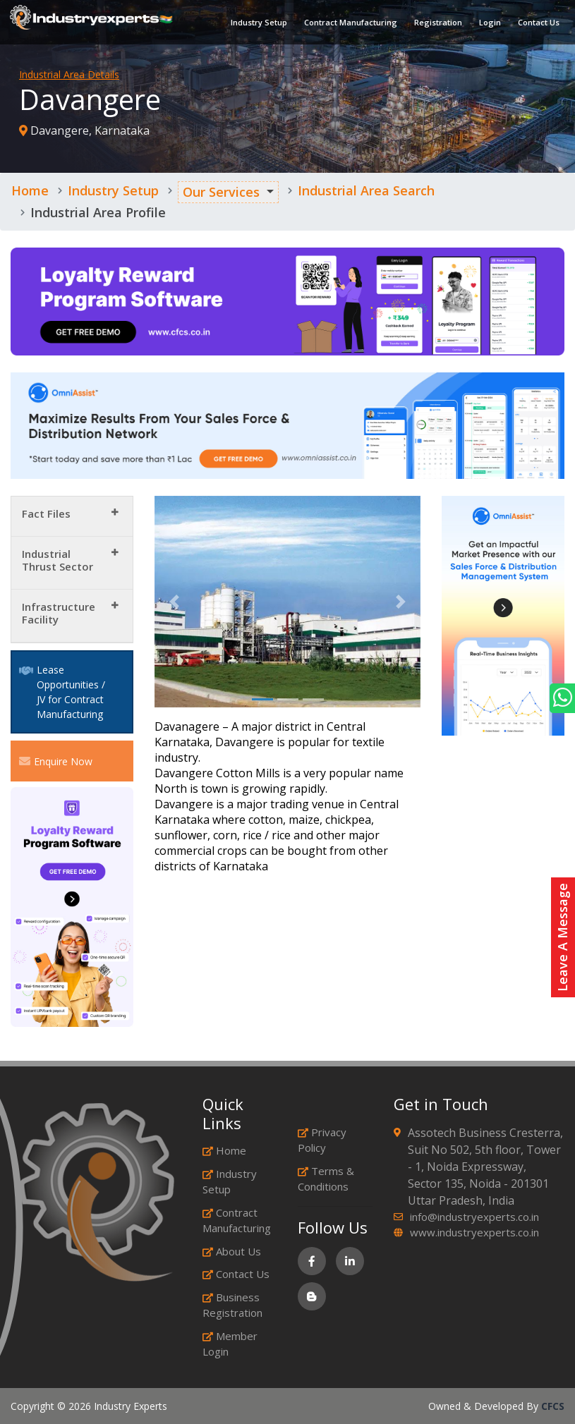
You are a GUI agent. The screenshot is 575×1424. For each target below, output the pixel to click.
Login (486, 24)
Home (30, 190)
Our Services (221, 191)
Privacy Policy (322, 1140)
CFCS (552, 1406)
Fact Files (46, 513)
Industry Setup (254, 24)
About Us (231, 1251)
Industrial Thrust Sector (57, 560)
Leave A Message (562, 937)
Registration (434, 24)
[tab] (72, 517)
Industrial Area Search (366, 190)
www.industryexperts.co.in (474, 1232)
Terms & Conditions (326, 1179)
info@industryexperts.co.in (474, 1217)
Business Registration (232, 1305)
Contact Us (534, 24)
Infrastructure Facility (58, 613)
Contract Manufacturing (346, 24)
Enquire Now (55, 761)
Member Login (230, 1344)
